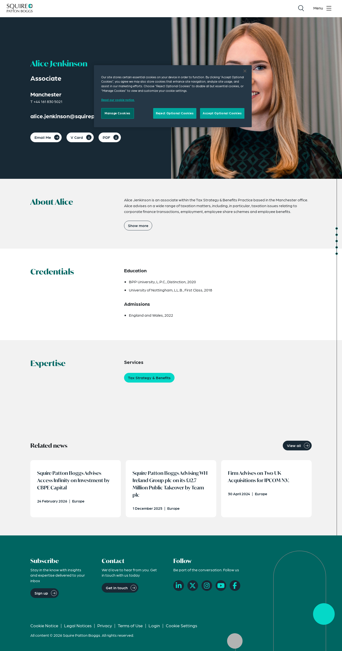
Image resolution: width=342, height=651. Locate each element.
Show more (138, 225)
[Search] (301, 9)
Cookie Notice (44, 627)
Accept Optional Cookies (222, 113)
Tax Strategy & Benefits (149, 377)
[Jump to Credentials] (336, 235)
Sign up (41, 594)
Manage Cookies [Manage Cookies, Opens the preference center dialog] (117, 113)
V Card (77, 137)
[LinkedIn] (178, 587)
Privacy (104, 627)
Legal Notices (78, 627)
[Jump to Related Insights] (336, 247)
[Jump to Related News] (336, 253)
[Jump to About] (336, 228)
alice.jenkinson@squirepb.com (70, 116)
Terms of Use (130, 627)
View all (294, 445)
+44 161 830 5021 (47, 101)
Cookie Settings (181, 627)
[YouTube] (221, 587)
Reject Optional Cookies (174, 113)
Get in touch (117, 589)
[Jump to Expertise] (336, 241)
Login (154, 627)
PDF (106, 137)
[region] (173, 96)
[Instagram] (206, 587)
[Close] (245, 71)
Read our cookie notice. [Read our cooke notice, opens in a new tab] (118, 100)
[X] (192, 587)
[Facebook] (235, 587)
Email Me (42, 137)
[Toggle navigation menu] (323, 9)
